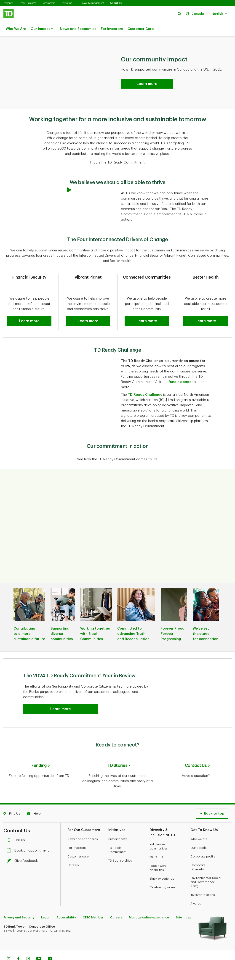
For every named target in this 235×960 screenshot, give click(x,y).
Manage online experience (149, 902)
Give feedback (23, 846)
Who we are (198, 824)
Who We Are (16, 29)
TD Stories (117, 754)
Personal (8, 3)
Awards (195, 888)
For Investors (112, 29)
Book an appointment (29, 835)
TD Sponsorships (120, 845)
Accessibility (66, 902)
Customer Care (141, 29)
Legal (45, 902)
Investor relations (202, 879)
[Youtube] (38, 944)
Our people (198, 832)
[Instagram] (27, 944)
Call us (17, 825)
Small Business (27, 3)
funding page (179, 370)
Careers (73, 850)
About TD (116, 3)
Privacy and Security (18, 902)
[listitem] (29, 607)
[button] (179, 13)
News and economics (82, 824)
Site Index (183, 902)
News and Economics (78, 29)
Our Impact (42, 29)
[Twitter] (9, 944)
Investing (67, 3)
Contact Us (196, 754)
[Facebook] (18, 944)
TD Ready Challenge (145, 383)
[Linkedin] (50, 944)
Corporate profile (202, 841)
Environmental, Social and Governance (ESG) (205, 867)
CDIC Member (93, 902)
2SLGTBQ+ (157, 842)
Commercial (49, 3)
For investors (76, 832)
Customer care (78, 841)
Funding (39, 754)
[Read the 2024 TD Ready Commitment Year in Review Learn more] (147, 72)
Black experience (162, 863)
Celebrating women (163, 872)
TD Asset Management (91, 3)
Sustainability (117, 824)
